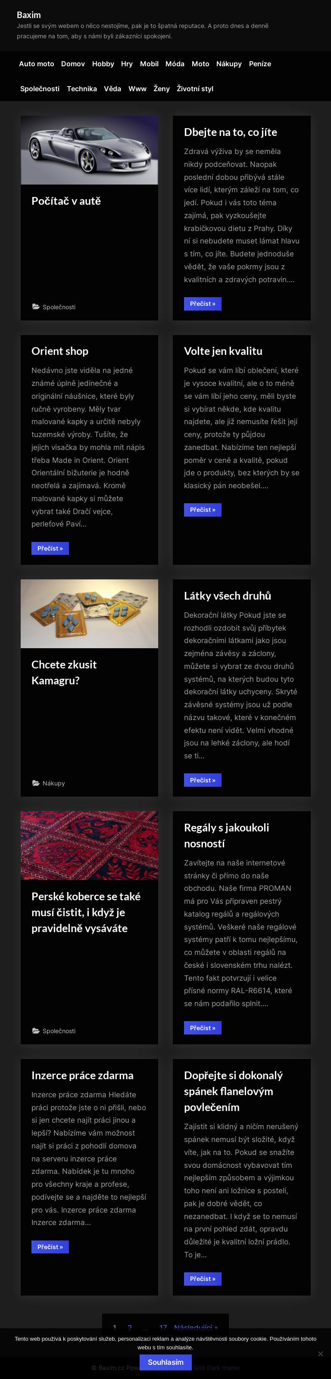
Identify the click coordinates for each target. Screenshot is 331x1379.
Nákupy (229, 63)
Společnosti (39, 88)
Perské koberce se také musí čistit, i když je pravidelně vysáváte (86, 912)
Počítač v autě (66, 200)
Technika (82, 88)
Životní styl (195, 88)
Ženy (161, 88)
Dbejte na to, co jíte (230, 132)
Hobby (103, 63)
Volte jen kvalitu (223, 351)
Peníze (260, 63)
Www (137, 88)
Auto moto (36, 63)
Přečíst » (206, 305)
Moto (200, 63)
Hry (127, 63)
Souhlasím (166, 1362)
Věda (112, 88)
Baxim (29, 14)
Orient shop (59, 351)
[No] (320, 1353)
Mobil (149, 63)
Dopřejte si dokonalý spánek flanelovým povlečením (233, 1091)
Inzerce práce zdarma (82, 1075)
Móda (175, 63)
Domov (73, 63)
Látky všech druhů (228, 595)
